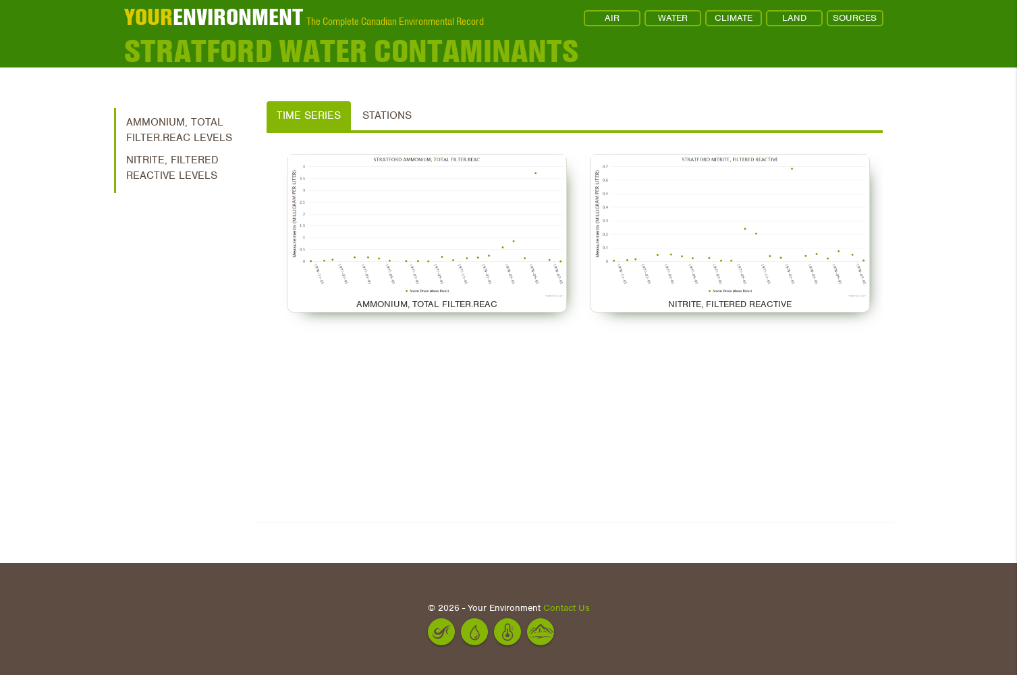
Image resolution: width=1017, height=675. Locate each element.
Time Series (309, 115)
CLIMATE (733, 18)
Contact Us (566, 608)
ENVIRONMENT (213, 17)
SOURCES (855, 18)
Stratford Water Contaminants (351, 51)
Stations (387, 115)
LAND (794, 18)
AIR (612, 18)
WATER (673, 18)
